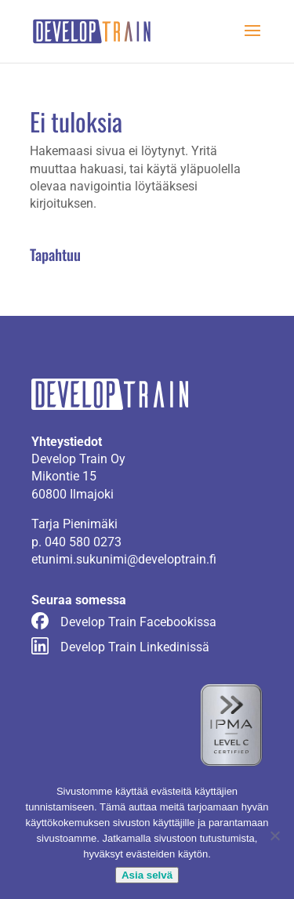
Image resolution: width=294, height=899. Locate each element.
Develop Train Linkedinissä (134, 647)
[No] (274, 835)
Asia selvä (147, 875)
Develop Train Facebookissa (138, 621)
